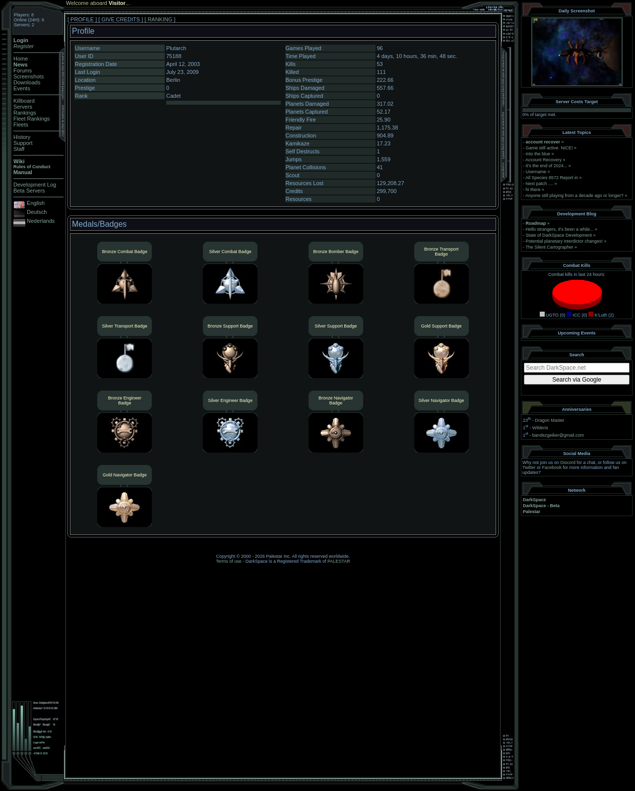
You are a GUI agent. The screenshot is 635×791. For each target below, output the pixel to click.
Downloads (26, 82)
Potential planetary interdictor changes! (564, 241)
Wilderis (540, 427)
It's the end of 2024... (547, 165)
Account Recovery (543, 159)
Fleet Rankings (31, 119)
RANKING (159, 19)
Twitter (529, 467)
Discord (568, 462)
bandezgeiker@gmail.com (558, 435)
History (21, 137)
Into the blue (538, 153)
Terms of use (229, 561)
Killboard (24, 101)
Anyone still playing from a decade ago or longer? (574, 195)
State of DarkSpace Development (559, 235)
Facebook (552, 467)
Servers (22, 107)
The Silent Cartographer (549, 247)
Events (21, 88)
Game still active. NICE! (550, 147)
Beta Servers (29, 191)
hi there (533, 189)
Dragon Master (550, 420)
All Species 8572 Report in (551, 177)
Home (20, 59)
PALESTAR (338, 561)
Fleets (20, 125)
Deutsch (37, 212)
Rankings (24, 113)
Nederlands (41, 221)
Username (536, 171)
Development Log (34, 185)
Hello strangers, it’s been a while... (560, 229)
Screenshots (28, 76)
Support (23, 143)
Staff (18, 149)
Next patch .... (540, 183)
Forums (22, 70)
